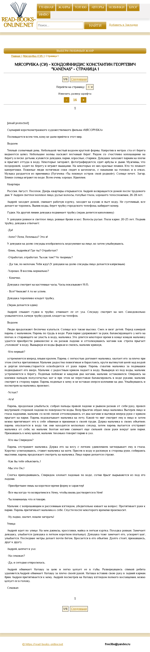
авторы (97, 7)
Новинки (116, 7)
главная (46, 7)
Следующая (79, 79)
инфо (43, 14)
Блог (133, 7)
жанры (64, 7)
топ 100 (80, 7)
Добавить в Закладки (123, 25)
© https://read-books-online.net (42, 644)
